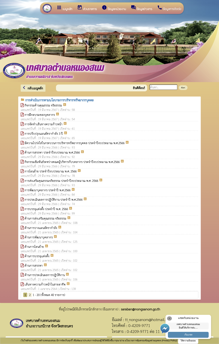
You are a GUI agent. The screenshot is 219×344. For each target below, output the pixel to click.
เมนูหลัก (64, 8)
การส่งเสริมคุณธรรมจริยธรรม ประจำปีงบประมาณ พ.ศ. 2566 (62, 180)
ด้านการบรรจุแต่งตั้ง (37, 256)
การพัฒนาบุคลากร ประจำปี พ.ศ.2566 (48, 190)
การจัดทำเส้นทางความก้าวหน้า (44, 124)
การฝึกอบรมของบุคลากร (40, 114)
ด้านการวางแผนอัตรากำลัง (41, 228)
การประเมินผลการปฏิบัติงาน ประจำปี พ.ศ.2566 (54, 199)
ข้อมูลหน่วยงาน (114, 8)
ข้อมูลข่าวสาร (141, 8)
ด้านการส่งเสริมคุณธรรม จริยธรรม (46, 218)
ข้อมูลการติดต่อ (169, 8)
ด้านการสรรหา (34, 265)
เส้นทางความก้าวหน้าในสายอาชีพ (45, 284)
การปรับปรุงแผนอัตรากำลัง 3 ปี (44, 133)
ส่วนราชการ (87, 8)
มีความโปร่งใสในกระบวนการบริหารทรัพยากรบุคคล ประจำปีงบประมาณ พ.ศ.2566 (75, 143)
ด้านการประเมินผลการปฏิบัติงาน (45, 275)
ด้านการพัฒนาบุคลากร (39, 237)
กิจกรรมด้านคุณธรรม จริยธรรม (44, 105)
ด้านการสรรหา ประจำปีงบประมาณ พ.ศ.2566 (53, 152)
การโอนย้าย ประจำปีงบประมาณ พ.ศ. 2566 (51, 171)
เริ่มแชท (188, 334)
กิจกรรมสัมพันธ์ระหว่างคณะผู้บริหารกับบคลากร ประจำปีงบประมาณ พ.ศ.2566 (72, 162)
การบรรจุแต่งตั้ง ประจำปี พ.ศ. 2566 (47, 209)
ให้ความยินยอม (188, 340)
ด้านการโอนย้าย (35, 246)
